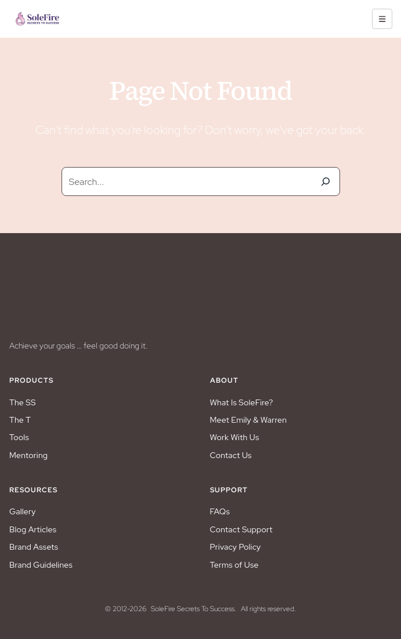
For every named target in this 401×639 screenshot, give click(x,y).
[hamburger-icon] (382, 19)
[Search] (325, 181)
